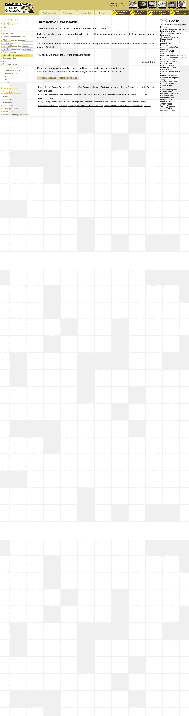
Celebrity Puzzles (10, 73)
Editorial (147, 106)
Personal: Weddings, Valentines (16, 115)
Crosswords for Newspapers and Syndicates (56, 106)
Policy (5, 76)
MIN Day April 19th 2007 (138, 94)
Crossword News (10, 64)
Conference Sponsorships (13, 67)
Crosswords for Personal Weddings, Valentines (123, 106)
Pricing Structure (9, 52)
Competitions (8, 99)
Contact (6, 82)
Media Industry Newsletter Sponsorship (110, 94)
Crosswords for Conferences (138, 102)
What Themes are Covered (89, 87)
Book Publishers (9, 112)
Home (5, 28)
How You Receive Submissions (15, 46)
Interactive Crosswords (13, 55)
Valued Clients (8, 34)
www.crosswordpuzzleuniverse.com (55, 71)
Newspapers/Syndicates (13, 109)
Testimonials (8, 43)
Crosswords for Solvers (67, 102)
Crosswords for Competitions (90, 102)
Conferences (8, 106)
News (5, 61)
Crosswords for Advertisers (114, 102)
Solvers (6, 96)
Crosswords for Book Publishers (89, 106)
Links (5, 79)
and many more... (167, 110)
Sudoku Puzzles (80, 94)
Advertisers (7, 102)
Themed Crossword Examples (15, 37)
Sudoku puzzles (9, 58)
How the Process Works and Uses (17, 49)
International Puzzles (11, 70)
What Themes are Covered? (14, 40)
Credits (5, 31)
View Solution (149, 62)
